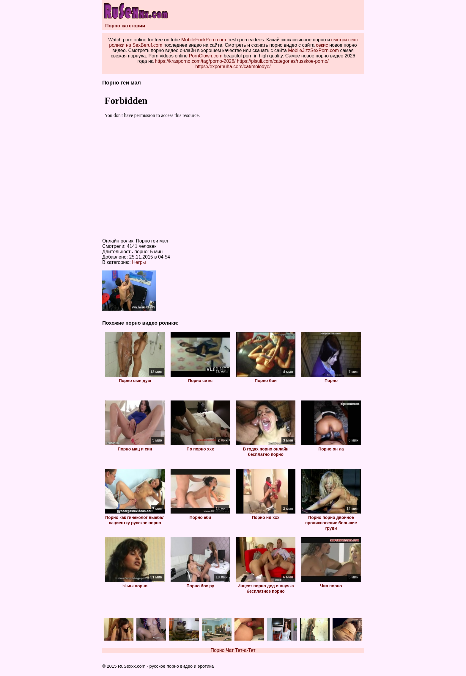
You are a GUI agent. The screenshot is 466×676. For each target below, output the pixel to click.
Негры (139, 262)
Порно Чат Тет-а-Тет (232, 650)
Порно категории (125, 25)
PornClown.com (205, 55)
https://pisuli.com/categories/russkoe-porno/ (283, 61)
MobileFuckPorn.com (203, 39)
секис (322, 45)
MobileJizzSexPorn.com (313, 50)
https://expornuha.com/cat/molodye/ (232, 66)
